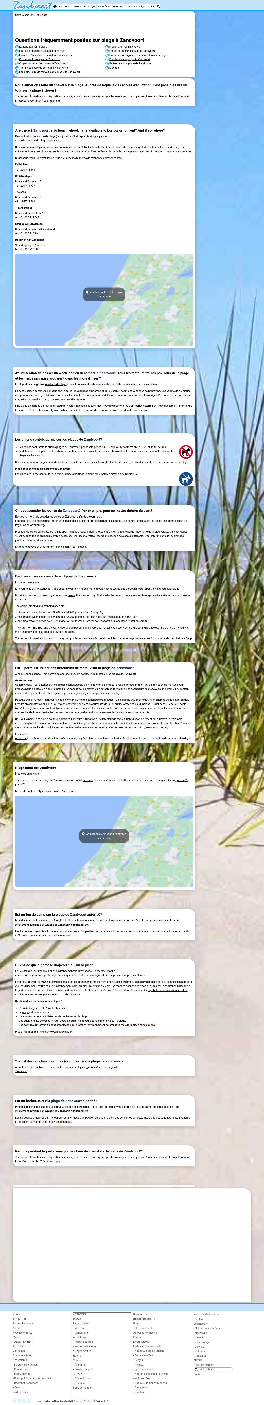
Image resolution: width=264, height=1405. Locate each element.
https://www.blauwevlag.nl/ (56, 1031)
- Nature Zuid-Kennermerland (150, 1383)
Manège (114, 67)
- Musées (78, 1328)
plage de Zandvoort (58, 925)
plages (60, 447)
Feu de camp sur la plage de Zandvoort (132, 50)
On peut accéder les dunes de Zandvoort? (43, 63)
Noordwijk (131, 474)
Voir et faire (103, 6)
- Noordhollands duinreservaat (150, 1373)
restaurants (61, 405)
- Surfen (77, 1374)
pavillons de (52, 384)
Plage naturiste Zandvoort (124, 46)
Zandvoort (64, 6)
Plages (92, 6)
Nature (77, 1355)
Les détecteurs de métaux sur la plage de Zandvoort (49, 72)
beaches (88, 780)
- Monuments (81, 1332)
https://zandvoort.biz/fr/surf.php (172, 638)
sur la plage (84, 965)
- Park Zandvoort (22, 1373)
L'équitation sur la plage (33, 46)
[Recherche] (158, 6)
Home (16, 1314)
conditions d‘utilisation (41, 1401)
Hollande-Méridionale (206, 1314)
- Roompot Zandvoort (25, 1383)
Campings (19, 1351)
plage (63, 384)
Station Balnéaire (23, 1323)
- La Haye (199, 1346)
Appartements (21, 1346)
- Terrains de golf (83, 1369)
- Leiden (198, 1319)
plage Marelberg (97, 474)
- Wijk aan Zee (141, 1378)
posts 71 (20, 784)
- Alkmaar (138, 1364)
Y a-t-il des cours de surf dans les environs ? (45, 67)
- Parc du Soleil (21, 1369)
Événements (118, 6)
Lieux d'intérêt (81, 1323)
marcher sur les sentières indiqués (66, 546)
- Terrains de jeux (83, 1342)
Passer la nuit (79, 6)
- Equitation (79, 1383)
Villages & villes (82, 1351)
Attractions (79, 1337)
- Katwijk (198, 1337)
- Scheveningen (202, 1342)
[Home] (55, 6)
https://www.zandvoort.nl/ (153, 727)
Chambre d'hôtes (23, 1355)
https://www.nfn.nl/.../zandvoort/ (56, 791)
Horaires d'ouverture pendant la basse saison (45, 55)
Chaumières (20, 1360)
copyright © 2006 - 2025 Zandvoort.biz (91, 1401)
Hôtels (17, 1387)
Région (142, 6)
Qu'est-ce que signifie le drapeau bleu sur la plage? (138, 55)
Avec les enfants (22, 1332)
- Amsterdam (140, 1387)
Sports (77, 1360)
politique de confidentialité (63, 1401)
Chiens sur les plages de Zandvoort (39, 59)
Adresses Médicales (145, 1332)
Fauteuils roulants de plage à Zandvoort (42, 50)
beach (71, 595)
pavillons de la (29, 395)
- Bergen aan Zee (143, 1355)
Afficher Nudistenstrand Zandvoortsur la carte (104, 836)
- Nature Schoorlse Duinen (148, 1351)
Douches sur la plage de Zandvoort (129, 59)
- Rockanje (200, 1355)
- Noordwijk (200, 1333)
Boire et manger (82, 1387)
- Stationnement (142, 1328)
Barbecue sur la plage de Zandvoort (130, 63)
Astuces (17, 1328)
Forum (137, 1337)
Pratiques (132, 6)
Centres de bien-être (85, 1346)
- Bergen (138, 1360)
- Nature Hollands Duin (207, 1328)
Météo (151, 6)
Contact (198, 1374)
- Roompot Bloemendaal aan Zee (32, 1378)
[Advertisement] (223, 95)
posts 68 (182, 780)
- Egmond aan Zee (143, 1369)
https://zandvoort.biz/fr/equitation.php (37, 100)
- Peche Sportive (82, 1378)
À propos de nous (204, 1364)
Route (136, 1323)
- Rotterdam (200, 1351)
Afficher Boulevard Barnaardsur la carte (104, 294)
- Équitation (79, 1364)
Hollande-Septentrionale (147, 1346)
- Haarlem (139, 1392)
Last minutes (20, 1392)
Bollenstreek (201, 1323)
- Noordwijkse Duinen (25, 1364)
